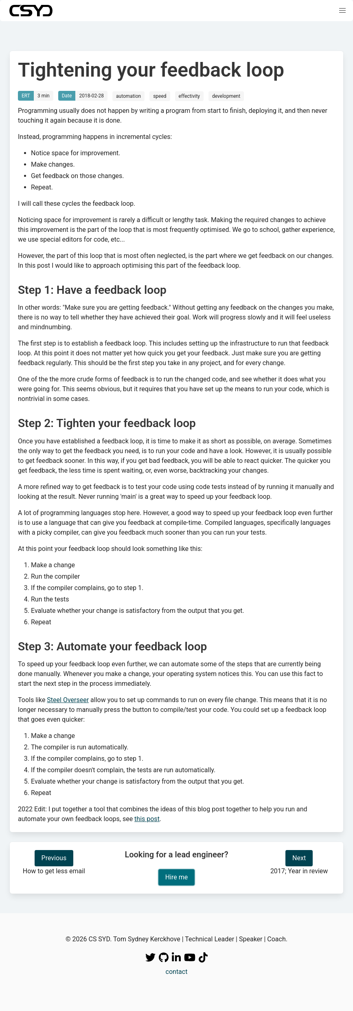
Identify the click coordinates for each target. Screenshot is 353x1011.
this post (147, 819)
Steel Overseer (68, 700)
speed (159, 96)
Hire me (176, 877)
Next (299, 858)
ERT (26, 96)
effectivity (189, 96)
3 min (43, 96)
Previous (54, 858)
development (226, 96)
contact (177, 972)
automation (128, 96)
